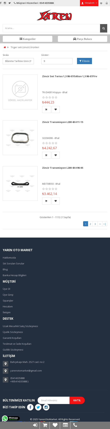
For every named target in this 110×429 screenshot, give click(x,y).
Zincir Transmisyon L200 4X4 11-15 (62, 122)
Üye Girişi (8, 294)
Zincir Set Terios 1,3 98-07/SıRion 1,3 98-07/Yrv (69, 76)
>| (104, 224)
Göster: (45, 55)
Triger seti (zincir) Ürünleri (25, 47)
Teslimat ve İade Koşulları (17, 343)
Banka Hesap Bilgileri (14, 275)
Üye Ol (6, 288)
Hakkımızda (9, 257)
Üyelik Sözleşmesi (13, 332)
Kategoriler (29, 38)
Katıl (77, 400)
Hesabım (8, 306)
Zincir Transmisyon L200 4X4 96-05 (62, 167)
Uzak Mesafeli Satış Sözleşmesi (20, 326)
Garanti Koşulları (12, 338)
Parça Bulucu (84, 38)
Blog (5, 269)
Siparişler (8, 300)
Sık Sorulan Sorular (13, 263)
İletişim (7, 312)
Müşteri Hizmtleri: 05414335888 (33, 3)
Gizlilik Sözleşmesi (13, 349)
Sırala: (6, 55)
